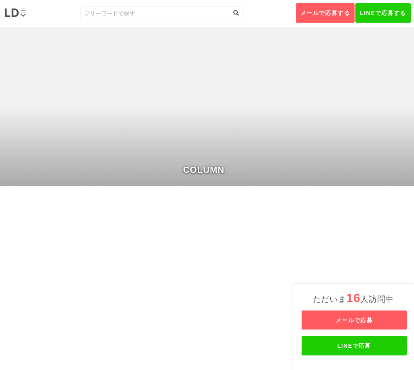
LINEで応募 (354, 345)
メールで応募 (354, 320)
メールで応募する (325, 13)
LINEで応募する (383, 13)
